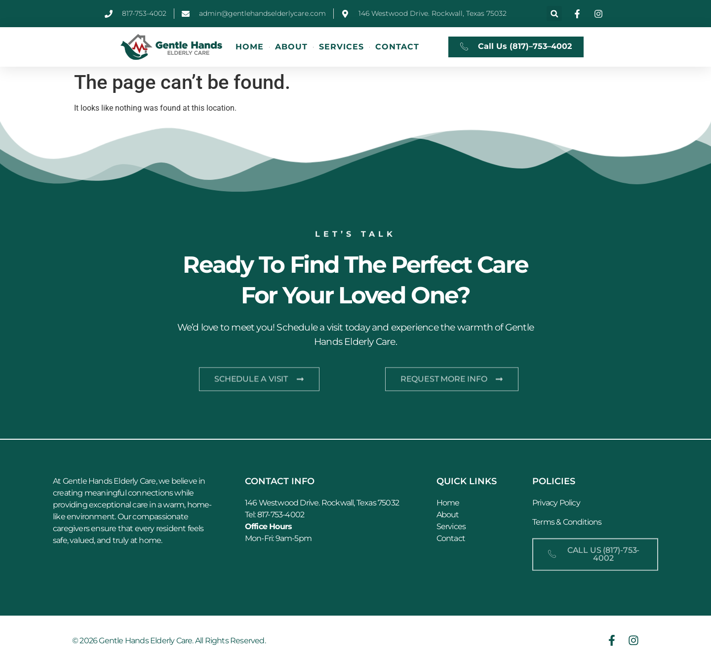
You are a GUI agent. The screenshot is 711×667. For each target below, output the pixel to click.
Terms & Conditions (567, 523)
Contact (397, 46)
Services (341, 46)
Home (250, 46)
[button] (554, 13)
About (291, 46)
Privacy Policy (556, 503)
